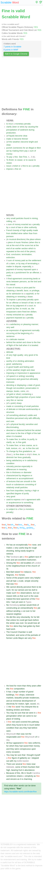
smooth (27, 481)
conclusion (16, 254)
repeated (10, 251)
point (13, 403)
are (21, 481)
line (38, 342)
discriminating (12, 427)
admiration (29, 361)
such (8, 590)
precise (17, 466)
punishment (21, 272)
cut (24, 611)
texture (14, 448)
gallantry (23, 758)
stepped (35, 758)
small (13, 218)
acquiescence (15, 502)
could (21, 620)
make (8, 139)
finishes (24, 242)
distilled (14, 233)
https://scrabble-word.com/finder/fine (20, 791)
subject (12, 509)
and (36, 142)
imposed (27, 269)
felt (38, 617)
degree (18, 493)
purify (32, 439)
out (7, 761)
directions (21, 239)
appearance (35, 373)
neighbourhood (18, 566)
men (8, 560)
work (13, 629)
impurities (19, 490)
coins (22, 391)
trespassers (11, 312)
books (16, 391)
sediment (24, 130)
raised (17, 572)
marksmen (31, 560)
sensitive (30, 424)
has (11, 545)
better (37, 725)
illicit (39, 148)
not (7, 245)
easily (23, 551)
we (27, 713)
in (30, 218)
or (18, 127)
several (19, 764)
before (36, 620)
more (19, 686)
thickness (16, 472)
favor (26, 290)
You (23, 707)
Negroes (10, 575)
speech (12, 376)
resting (17, 719)
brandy (16, 230)
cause (31, 160)
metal (38, 397)
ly (27, 525)
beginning (25, 333)
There (9, 764)
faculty (22, 424)
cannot (13, 587)
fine (16, 157)
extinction (10, 257)
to (7, 124)
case (36, 596)
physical (14, 424)
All (7, 743)
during (31, 130)
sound (33, 704)
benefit (20, 290)
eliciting (20, 361)
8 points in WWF (11, 50)
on (20, 169)
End (8, 254)
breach (25, 303)
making (15, 151)
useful (21, 548)
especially (26, 266)
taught (29, 551)
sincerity (34, 581)
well (12, 327)
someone (18, 148)
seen (21, 602)
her (15, 457)
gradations (27, 451)
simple (27, 581)
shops (22, 695)
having (28, 490)
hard (8, 629)
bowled (35, 345)
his (7, 284)
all (11, 581)
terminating (32, 263)
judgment (20, 305)
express (17, 499)
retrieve (9, 554)
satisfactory (15, 324)
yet (16, 602)
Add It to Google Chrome (16, 54)
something (13, 415)
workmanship (32, 409)
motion (21, 704)
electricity (10, 704)
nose (34, 545)
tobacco (27, 572)
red (13, 722)
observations (26, 593)
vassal (12, 284)
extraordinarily (27, 608)
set (38, 303)
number (22, 692)
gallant (32, 557)
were (19, 312)
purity (26, 493)
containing (26, 394)
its (37, 355)
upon (34, 269)
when (31, 242)
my (15, 761)
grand (23, 379)
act (7, 151)
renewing (21, 296)
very (8, 218)
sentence (10, 336)
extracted (17, 315)
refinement (11, 478)
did (10, 617)
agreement (17, 278)
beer (15, 127)
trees (28, 764)
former (9, 638)
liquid (11, 136)
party (8, 272)
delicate (13, 339)
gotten (30, 626)
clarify (9, 127)
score (27, 245)
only (26, 418)
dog (26, 548)
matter (9, 266)
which (31, 248)
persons (23, 281)
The (8, 557)
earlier (18, 248)
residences (34, 698)
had (14, 581)
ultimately (33, 379)
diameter (27, 472)
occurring (10, 333)
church (34, 566)
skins (16, 626)
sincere (13, 779)
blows (27, 710)
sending (16, 611)
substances (19, 484)
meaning (23, 469)
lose (35, 623)
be (40, 587)
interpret (28, 707)
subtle (30, 415)
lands (35, 278)
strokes (17, 710)
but (31, 245)
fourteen (32, 767)
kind (8, 358)
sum (32, 151)
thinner (25, 139)
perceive (27, 587)
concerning (27, 278)
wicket (19, 342)
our (16, 590)
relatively (10, 487)
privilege (35, 290)
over (28, 611)
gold (11, 394)
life (22, 773)
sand (17, 722)
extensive (30, 695)
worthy (9, 361)
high (24, 230)
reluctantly (25, 617)
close (28, 342)
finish (11, 160)
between (15, 281)
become (18, 136)
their (38, 626)
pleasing (27, 324)
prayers (21, 578)
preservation (31, 388)
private (26, 698)
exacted (24, 224)
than (31, 233)
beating (9, 710)
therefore (10, 418)
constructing (11, 608)
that (18, 481)
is (39, 242)
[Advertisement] (21, 83)
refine (23, 439)
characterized (12, 475)
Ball (12, 572)
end (17, 245)
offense (35, 272)
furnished (10, 635)
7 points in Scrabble (12, 47)
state (30, 385)
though (9, 388)
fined (24, 312)
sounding (30, 376)
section (24, 248)
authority (33, 227)
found (26, 218)
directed (10, 430)
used (8, 499)
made (35, 230)
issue (8, 166)
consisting (18, 406)
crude (21, 581)
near (34, 764)
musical (12, 239)
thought (30, 755)
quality (29, 230)
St (7, 569)
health (16, 367)
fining (23, 528)
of (18, 130)
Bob (8, 572)
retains (20, 776)
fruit (20, 770)
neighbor (17, 614)
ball (20, 345)
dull (33, 590)
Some (9, 578)
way (23, 263)
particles (20, 218)
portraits (34, 635)
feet (37, 767)
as (30, 166)
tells (15, 596)
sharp (19, 403)
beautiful (18, 698)
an (27, 148)
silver (18, 394)
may (12, 713)
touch (8, 484)
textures (12, 481)
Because (10, 773)
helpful (37, 578)
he (35, 617)
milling (9, 221)
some (22, 635)
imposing (10, 373)
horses (22, 575)
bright (31, 142)
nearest (9, 614)
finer (16, 445)
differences (11, 469)
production (11, 133)
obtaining (10, 290)
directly (20, 587)
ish (11, 525)
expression (14, 330)
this (36, 242)
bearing (14, 770)
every (8, 752)
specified (10, 397)
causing (31, 127)
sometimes (11, 776)
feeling (26, 367)
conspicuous (25, 749)
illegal (31, 148)
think (34, 605)
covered (24, 722)
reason (9, 596)
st (16, 528)
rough (34, 548)
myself (37, 755)
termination (27, 254)
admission (16, 294)
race (37, 557)
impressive (22, 373)
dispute (18, 266)
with (30, 418)
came (28, 716)
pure (33, 397)
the (36, 127)
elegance (26, 475)
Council (13, 632)
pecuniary (22, 299)
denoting (10, 385)
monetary (19, 124)
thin (12, 400)
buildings (10, 695)
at (10, 245)
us (18, 596)
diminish (10, 457)
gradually (26, 457)
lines (35, 454)
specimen (25, 599)
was (12, 584)
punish (9, 148)
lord (35, 281)
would (29, 605)
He (7, 545)
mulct (8, 275)
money (9, 154)
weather (16, 142)
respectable (11, 737)
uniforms (36, 743)
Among (9, 563)
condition (10, 463)
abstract (22, 415)
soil (36, 448)
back (30, 620)
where (38, 239)
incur (11, 124)
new (30, 743)
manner (34, 324)
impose (9, 169)
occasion (16, 752)
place (32, 239)
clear (25, 136)
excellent (20, 388)
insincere (10, 382)
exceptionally (22, 545)
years (34, 686)
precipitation (11, 130)
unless (13, 620)
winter (12, 623)
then (18, 734)
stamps (9, 391)
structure (10, 412)
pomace (10, 236)
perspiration (11, 716)
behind (9, 342)
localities (27, 563)
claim (12, 263)
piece (10, 242)
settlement (36, 260)
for (24, 148)
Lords (15, 638)
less (23, 445)
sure (19, 713)
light (27, 704)
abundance (30, 770)
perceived (19, 418)
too (30, 590)
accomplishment (26, 478)
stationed (20, 430)
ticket (15, 166)
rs (4, 528)
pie (39, 608)
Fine (25, 157)
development (27, 701)
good (31, 355)
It (6, 692)
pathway (35, 722)
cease (19, 160)
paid (23, 260)
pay (26, 151)
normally (35, 330)
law (19, 227)
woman (22, 605)
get (26, 620)
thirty (29, 686)
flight (11, 345)
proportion (23, 397)
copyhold (29, 294)
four (10, 743)
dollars (33, 312)
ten (28, 312)
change (12, 451)
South (29, 773)
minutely (10, 466)
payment (10, 269)
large (16, 692)
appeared (17, 743)
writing (22, 376)
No (7, 605)
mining (35, 218)
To (7, 157)
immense (17, 701)
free (8, 490)
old (21, 563)
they (20, 626)
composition (19, 689)
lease (30, 296)
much (31, 725)
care (12, 421)
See (20, 157)
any (21, 728)
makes (9, 548)
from (8, 233)
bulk (8, 448)
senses (21, 590)
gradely (30, 528)
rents (8, 281)
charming (28, 779)
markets (10, 698)
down (22, 454)
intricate (22, 409)
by (26, 127)
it (28, 345)
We (7, 587)
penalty (27, 124)
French (9, 230)
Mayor (21, 638)
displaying (21, 385)
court (13, 227)
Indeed (9, 599)
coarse (29, 445)
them (21, 151)
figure (14, 758)
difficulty (36, 418)
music (18, 242)
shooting (10, 551)
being (8, 460)
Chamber (22, 632)
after (39, 686)
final (10, 278)
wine (22, 127)
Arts (8, 602)
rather (25, 233)
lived (11, 686)
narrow (20, 400)
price (26, 287)
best (18, 599)
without (9, 611)
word (18, 707)
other (26, 227)
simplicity (29, 776)
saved (26, 746)
